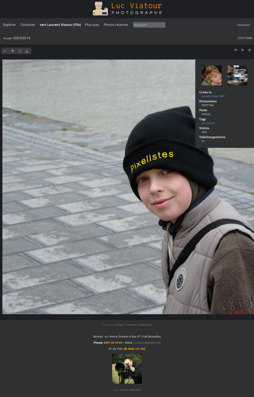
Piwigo (120, 324)
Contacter (27, 24)
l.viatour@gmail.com (147, 342)
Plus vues (92, 24)
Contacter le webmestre (139, 324)
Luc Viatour (208, 123)
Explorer (9, 24)
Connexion (243, 25)
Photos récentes (116, 24)
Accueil (7, 38)
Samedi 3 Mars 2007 (213, 96)
